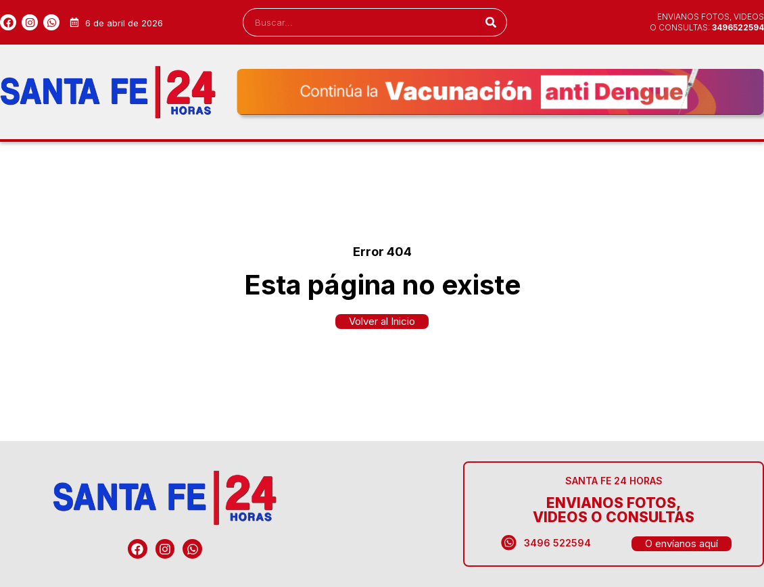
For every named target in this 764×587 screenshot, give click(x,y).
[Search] (490, 22)
